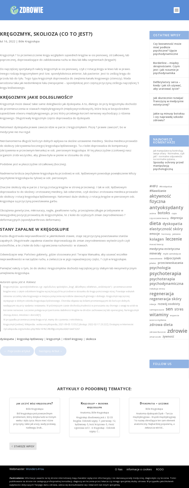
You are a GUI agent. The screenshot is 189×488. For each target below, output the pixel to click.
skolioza (91, 333)
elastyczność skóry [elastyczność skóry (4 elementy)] (166, 223)
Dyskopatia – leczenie (154, 397)
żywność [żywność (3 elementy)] (168, 331)
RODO (160, 463)
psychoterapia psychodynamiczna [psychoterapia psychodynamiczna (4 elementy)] (166, 275)
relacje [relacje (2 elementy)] (153, 298)
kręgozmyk (53, 333)
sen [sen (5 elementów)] (169, 303)
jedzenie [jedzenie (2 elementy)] (176, 228)
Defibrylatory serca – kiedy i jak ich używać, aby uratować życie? (167, 79)
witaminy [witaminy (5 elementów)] (159, 308)
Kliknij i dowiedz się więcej (134, 479)
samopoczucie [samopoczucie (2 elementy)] (157, 304)
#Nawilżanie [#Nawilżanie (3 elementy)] (158, 185)
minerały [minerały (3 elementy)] (155, 248)
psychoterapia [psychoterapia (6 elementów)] (165, 267)
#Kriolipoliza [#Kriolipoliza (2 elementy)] (165, 181)
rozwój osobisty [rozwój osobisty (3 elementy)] (169, 298)
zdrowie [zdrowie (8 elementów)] (177, 324)
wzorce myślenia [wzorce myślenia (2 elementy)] (158, 314)
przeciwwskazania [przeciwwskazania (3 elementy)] (170, 257)
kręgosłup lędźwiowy (30, 333)
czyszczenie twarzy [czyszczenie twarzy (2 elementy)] (159, 212)
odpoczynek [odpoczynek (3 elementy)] (172, 252)
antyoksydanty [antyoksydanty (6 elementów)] (166, 202)
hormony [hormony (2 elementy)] (166, 228)
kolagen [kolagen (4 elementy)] (157, 233)
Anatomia (85, 406)
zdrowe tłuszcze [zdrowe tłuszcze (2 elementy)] (158, 326)
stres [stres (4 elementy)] (178, 303)
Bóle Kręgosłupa (28, 35)
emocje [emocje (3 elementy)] (155, 228)
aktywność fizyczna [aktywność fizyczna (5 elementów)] (160, 192)
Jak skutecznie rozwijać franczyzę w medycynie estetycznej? (168, 95)
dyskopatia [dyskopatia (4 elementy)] (172, 217)
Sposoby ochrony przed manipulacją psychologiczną (168, 160)
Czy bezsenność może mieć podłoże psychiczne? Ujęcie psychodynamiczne (167, 43)
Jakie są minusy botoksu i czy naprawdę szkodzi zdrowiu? (169, 111)
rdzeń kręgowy (73, 333)
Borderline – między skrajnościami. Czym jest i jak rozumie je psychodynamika (166, 62)
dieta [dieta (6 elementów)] (155, 217)
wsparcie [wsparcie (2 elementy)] (174, 309)
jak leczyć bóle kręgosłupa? (34, 397)
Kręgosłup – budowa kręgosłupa (94, 399)
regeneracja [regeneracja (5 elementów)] (162, 287)
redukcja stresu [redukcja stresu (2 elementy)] (157, 283)
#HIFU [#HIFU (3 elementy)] (154, 180)
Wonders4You (35, 463)
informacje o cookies (139, 463)
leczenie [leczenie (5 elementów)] (174, 233)
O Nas (119, 463)
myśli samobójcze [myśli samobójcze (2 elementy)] (172, 248)
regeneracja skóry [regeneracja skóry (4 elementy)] (165, 293)
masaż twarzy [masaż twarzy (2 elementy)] (157, 238)
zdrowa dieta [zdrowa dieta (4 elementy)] (161, 318)
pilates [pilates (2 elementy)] (153, 257)
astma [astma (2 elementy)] (153, 207)
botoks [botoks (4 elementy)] (164, 207)
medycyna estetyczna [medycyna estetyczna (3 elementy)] (165, 243)
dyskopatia (7, 333)
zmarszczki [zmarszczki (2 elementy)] (155, 331)
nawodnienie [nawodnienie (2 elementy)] (156, 253)
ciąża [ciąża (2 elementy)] (174, 207)
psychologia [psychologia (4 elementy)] (160, 261)
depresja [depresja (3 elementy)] (176, 212)
